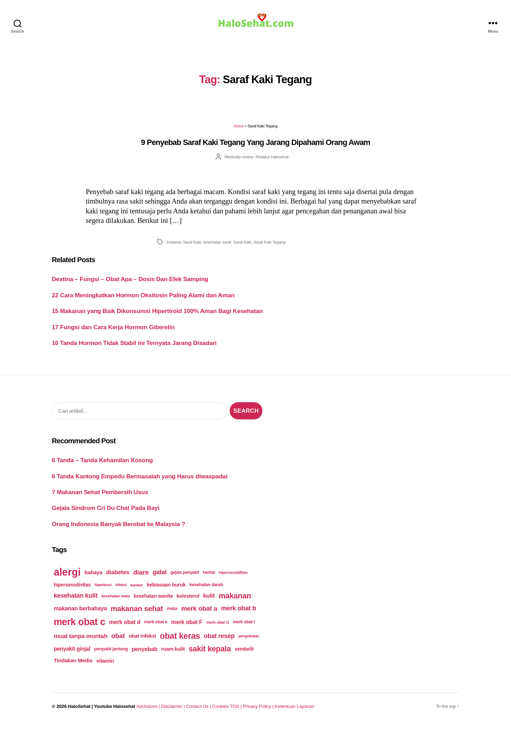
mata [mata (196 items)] (172, 613)
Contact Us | (199, 711)
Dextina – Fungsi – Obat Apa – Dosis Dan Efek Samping (130, 283)
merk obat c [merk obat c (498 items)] (79, 627)
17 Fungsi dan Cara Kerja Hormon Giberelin (113, 332)
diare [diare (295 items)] (141, 577)
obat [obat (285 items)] (118, 640)
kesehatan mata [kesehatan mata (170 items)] (115, 601)
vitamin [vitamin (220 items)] (105, 666)
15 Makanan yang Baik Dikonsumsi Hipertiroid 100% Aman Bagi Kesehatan (157, 315)
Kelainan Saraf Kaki (184, 247)
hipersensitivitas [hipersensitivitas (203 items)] (72, 589)
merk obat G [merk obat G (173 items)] (217, 627)
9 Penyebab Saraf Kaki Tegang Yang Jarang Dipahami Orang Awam (255, 147)
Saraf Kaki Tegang (269, 247)
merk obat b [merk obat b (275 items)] (238, 613)
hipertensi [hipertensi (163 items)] (103, 590)
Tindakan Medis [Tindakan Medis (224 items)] (73, 665)
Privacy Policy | (259, 711)
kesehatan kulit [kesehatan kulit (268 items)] (76, 600)
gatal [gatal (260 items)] (160, 576)
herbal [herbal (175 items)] (209, 577)
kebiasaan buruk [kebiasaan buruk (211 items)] (166, 589)
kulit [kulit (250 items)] (209, 600)
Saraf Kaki (242, 247)
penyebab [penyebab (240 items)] (144, 654)
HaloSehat (79, 711)
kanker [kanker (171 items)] (136, 589)
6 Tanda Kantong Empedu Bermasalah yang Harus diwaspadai (140, 480)
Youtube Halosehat (114, 711)
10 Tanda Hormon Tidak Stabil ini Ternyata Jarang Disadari (134, 347)
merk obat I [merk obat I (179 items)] (244, 626)
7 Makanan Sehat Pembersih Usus (100, 496)
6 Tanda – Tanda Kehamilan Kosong (102, 465)
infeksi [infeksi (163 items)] (121, 590)
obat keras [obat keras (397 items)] (180, 640)
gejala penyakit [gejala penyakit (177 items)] (184, 577)
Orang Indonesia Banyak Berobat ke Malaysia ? (118, 528)
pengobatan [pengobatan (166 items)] (249, 641)
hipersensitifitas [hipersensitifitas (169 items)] (233, 577)
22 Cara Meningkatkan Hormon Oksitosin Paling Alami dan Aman (143, 300)
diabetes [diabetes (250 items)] (117, 577)
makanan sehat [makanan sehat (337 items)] (137, 613)
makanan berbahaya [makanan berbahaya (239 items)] (80, 613)
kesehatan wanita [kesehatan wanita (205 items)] (153, 601)
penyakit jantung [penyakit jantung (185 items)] (111, 653)
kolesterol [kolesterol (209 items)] (187, 601)
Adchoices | (148, 711)
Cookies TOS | (227, 711)
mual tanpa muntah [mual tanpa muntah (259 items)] (80, 640)
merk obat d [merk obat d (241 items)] (124, 627)
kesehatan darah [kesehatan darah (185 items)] (206, 589)
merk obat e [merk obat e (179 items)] (155, 626)
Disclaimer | (173, 711)
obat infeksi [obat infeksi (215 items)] (142, 641)
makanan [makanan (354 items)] (234, 600)
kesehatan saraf (217, 247)
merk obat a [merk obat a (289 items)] (199, 613)
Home (238, 131)
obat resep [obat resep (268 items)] (219, 640)
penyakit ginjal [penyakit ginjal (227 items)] (72, 654)
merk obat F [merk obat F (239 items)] (186, 627)
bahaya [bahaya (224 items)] (93, 577)
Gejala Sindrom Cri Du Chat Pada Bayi (106, 512)
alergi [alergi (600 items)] (67, 577)
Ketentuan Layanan (294, 711)
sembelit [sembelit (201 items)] (244, 654)
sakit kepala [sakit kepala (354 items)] (210, 653)
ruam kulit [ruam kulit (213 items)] (173, 654)
